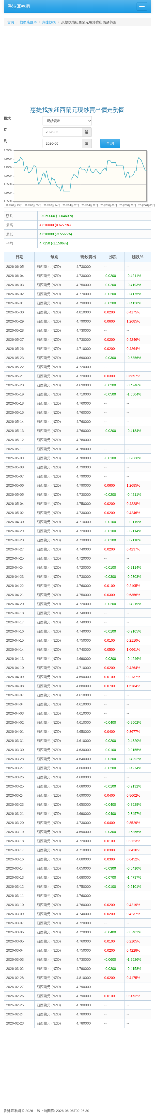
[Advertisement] (77, 67)
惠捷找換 (49, 22)
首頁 (10, 22)
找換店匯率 (28, 22)
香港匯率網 (19, 6)
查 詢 (110, 143)
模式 (7, 118)
